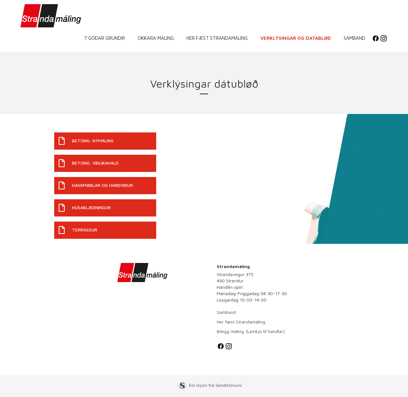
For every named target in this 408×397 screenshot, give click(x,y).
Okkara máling (156, 38)
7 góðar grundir (104, 38)
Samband (354, 38)
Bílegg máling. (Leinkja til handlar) (251, 331)
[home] (50, 15)
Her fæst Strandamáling (217, 38)
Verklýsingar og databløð (295, 38)
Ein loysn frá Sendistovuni (215, 385)
